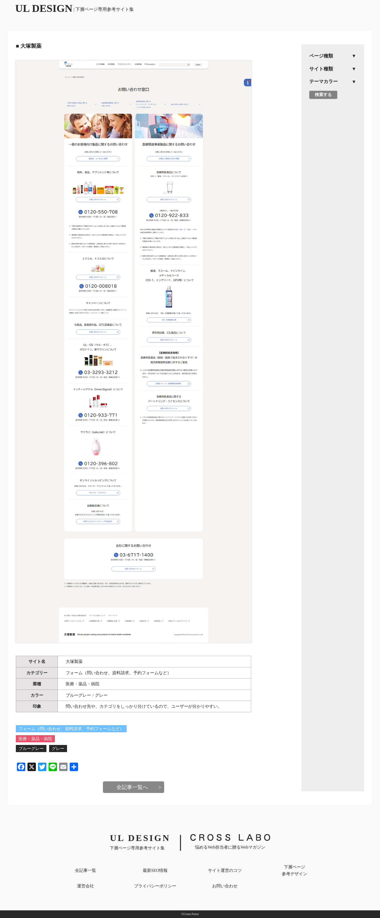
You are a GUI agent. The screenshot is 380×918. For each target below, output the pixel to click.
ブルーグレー (78, 695)
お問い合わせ (225, 886)
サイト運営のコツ (225, 870)
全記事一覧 (85, 870)
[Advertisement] (332, 185)
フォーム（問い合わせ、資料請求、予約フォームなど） (118, 673)
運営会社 (85, 886)
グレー (101, 695)
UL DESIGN (74, 8)
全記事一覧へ (132, 787)
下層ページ (294, 871)
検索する (323, 94)
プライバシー (155, 886)
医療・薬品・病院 (82, 684)
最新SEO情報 (155, 870)
